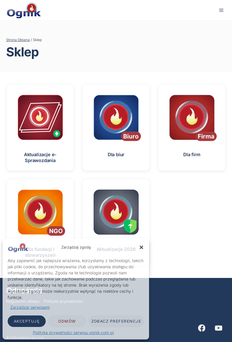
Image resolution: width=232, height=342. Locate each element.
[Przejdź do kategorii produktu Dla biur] (116, 124)
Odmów (67, 321)
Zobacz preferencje (116, 321)
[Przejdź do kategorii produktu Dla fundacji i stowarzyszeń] (40, 222)
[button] (141, 247)
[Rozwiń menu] (221, 10)
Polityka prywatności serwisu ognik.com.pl (73, 332)
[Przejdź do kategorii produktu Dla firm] (192, 124)
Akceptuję (27, 321)
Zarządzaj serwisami (30, 307)
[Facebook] (201, 328)
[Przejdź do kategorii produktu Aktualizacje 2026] (116, 219)
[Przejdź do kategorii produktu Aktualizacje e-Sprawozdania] (40, 127)
